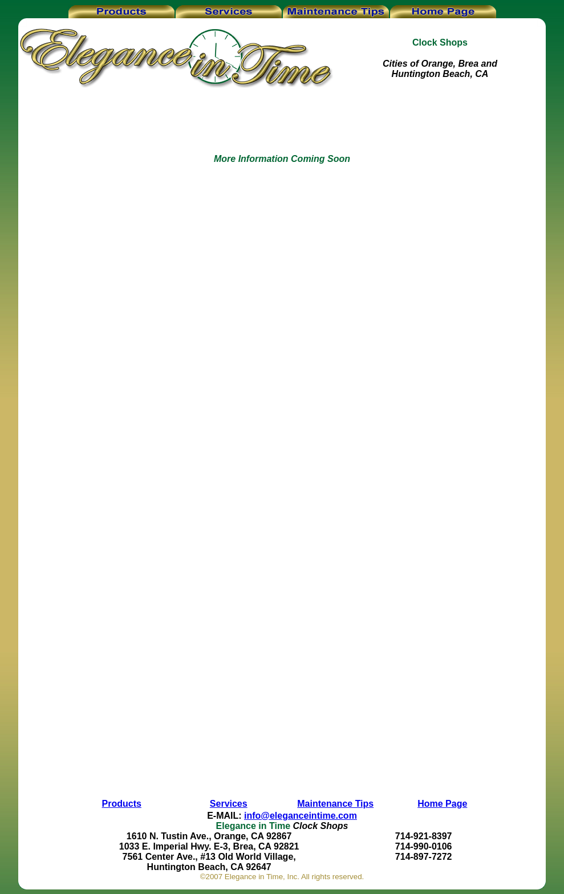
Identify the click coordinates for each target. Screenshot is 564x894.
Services (228, 803)
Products (121, 803)
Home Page (442, 803)
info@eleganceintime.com (300, 815)
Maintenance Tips (335, 803)
